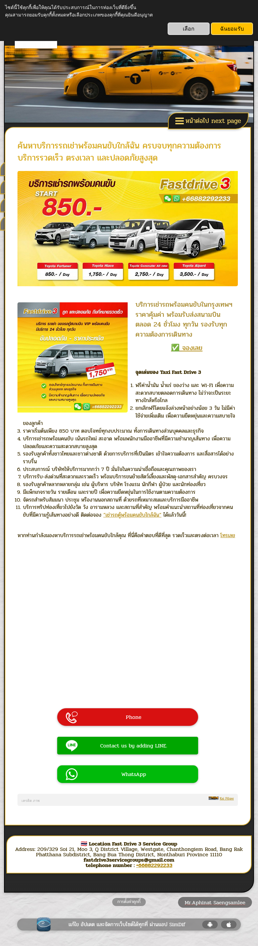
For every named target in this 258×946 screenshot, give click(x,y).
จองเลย (193, 346)
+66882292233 (154, 864)
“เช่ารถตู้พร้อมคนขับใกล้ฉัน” (135, 513)
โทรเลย (230, 534)
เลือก (189, 29)
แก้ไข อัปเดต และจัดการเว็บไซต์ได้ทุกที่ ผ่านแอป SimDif (127, 923)
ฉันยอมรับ (232, 29)
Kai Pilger (227, 797)
